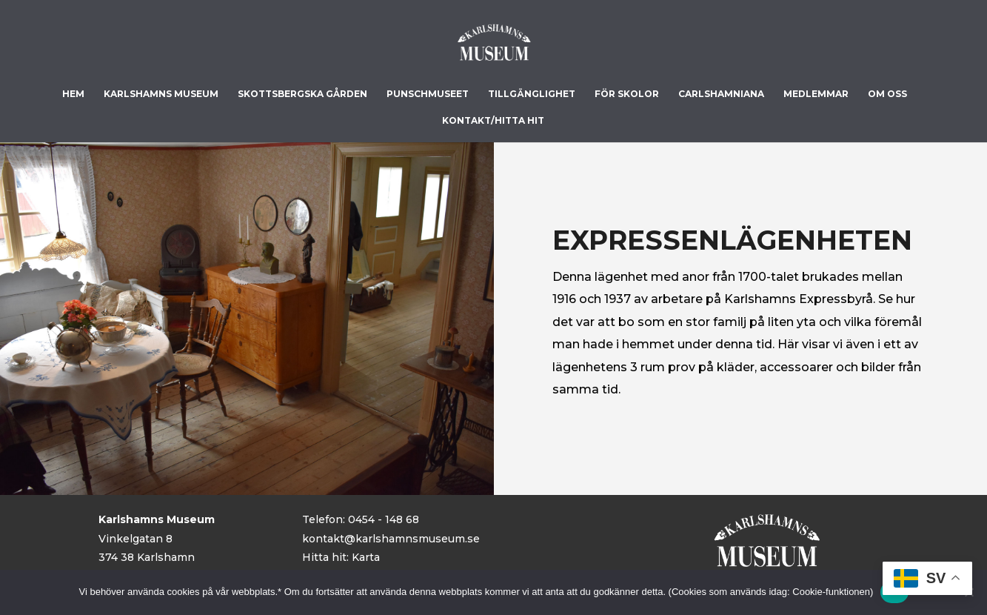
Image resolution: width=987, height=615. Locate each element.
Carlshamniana (721, 94)
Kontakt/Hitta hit (493, 121)
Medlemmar (816, 94)
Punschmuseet (428, 94)
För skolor (627, 94)
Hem (73, 94)
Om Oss (887, 94)
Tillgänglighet (531, 94)
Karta (366, 557)
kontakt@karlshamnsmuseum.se (391, 538)
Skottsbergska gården (302, 94)
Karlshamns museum (161, 94)
